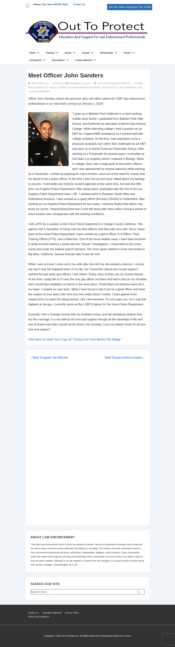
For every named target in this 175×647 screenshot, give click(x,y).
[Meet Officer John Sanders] (79, 83)
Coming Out (38, 60)
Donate (88, 53)
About (35, 53)
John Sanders (127, 87)
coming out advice (45, 87)
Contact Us (79, 4)
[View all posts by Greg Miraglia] (38, 83)
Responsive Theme (121, 636)
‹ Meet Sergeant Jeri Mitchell (49, 357)
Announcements (120, 83)
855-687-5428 (60, 4)
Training (53, 53)
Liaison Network (86, 60)
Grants (130, 53)
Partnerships (109, 53)
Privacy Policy (72, 613)
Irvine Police (110, 87)
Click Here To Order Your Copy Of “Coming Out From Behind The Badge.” (75, 339)
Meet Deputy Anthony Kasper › (124, 357)
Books (71, 53)
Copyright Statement (52, 613)
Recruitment (61, 60)
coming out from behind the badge (79, 87)
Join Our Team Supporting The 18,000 (129, 7)
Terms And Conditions (38, 616)
